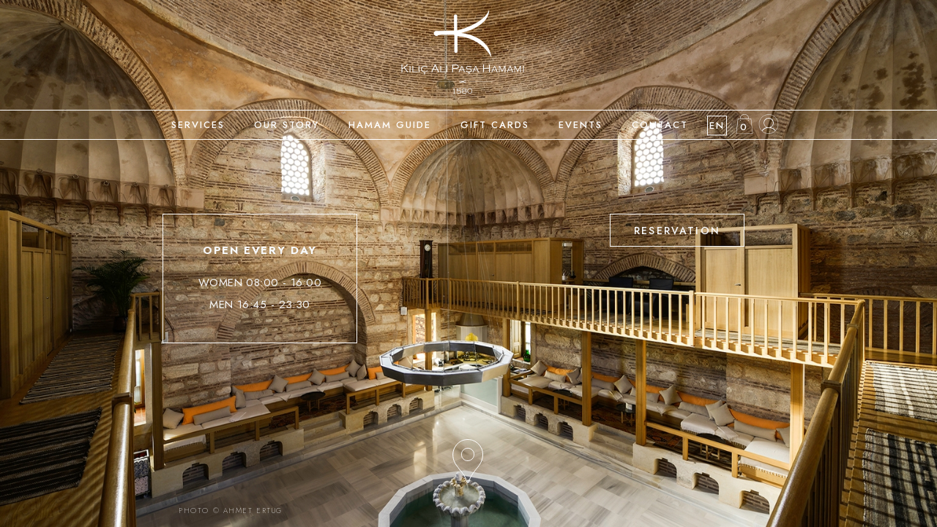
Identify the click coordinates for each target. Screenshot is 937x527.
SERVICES (198, 125)
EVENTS (580, 125)
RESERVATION (677, 230)
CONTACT (660, 125)
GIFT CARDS (494, 125)
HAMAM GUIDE (389, 125)
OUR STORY (286, 125)
